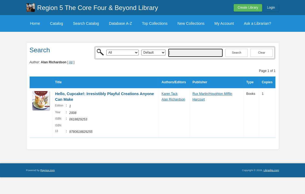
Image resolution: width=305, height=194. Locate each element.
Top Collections (154, 23)
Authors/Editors (174, 82)
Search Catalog (86, 23)
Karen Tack (170, 94)
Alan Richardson (173, 99)
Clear (261, 52)
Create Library (248, 7)
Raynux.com (47, 170)
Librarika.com (271, 170)
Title (58, 82)
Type (250, 82)
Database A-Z (120, 23)
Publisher (199, 82)
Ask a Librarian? (257, 23)
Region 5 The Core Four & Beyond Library (97, 7)
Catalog (56, 23)
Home (35, 23)
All (70, 62)
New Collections (190, 23)
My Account (224, 23)
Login (271, 7)
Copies (267, 82)
